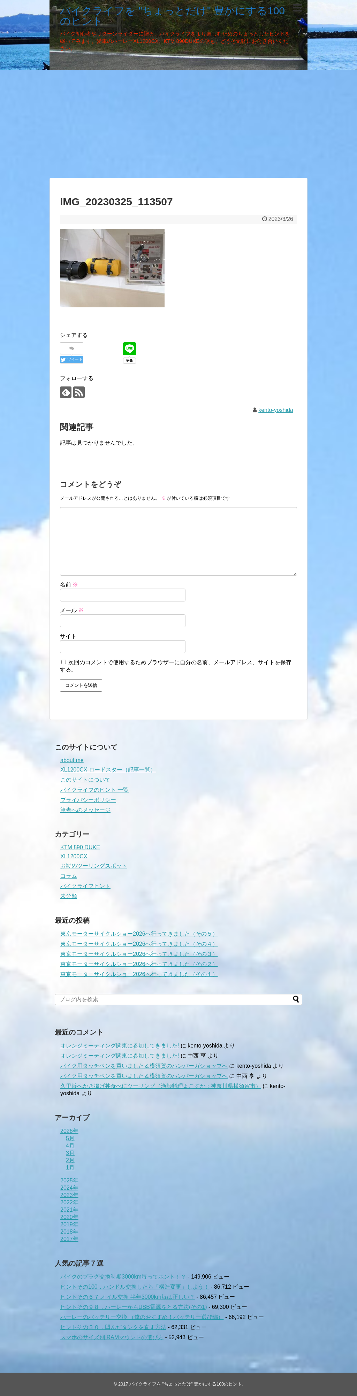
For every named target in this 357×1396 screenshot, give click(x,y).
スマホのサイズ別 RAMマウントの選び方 (112, 1337)
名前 (69, 585)
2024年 (69, 1188)
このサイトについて (85, 780)
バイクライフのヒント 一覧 (94, 790)
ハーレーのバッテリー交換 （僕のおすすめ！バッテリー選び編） (141, 1317)
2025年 (69, 1180)
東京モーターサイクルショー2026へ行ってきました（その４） (139, 944)
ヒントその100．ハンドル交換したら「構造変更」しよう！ (134, 1287)
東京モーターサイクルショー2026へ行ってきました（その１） (139, 974)
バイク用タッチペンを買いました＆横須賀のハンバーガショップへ (144, 1066)
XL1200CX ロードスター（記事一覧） (108, 770)
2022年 (69, 1202)
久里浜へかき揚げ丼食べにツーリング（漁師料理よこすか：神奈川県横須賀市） (160, 1086)
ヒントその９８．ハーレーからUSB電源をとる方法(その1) (133, 1307)
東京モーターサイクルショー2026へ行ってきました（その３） (139, 954)
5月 (70, 1138)
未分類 (68, 896)
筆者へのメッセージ (85, 810)
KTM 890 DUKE (80, 847)
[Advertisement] (178, 123)
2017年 (69, 1239)
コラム (68, 876)
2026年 (69, 1131)
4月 (70, 1146)
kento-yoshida (275, 410)
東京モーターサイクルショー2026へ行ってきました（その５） (139, 934)
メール (72, 610)
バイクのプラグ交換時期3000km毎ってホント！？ (123, 1277)
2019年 (69, 1224)
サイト (68, 636)
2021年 (69, 1210)
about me (72, 760)
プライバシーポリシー (88, 800)
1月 (70, 1168)
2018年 (69, 1232)
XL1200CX (73, 856)
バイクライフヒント (85, 886)
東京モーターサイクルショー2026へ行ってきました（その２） (139, 964)
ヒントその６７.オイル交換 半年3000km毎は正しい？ (127, 1297)
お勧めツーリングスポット (93, 866)
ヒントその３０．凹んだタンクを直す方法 (113, 1327)
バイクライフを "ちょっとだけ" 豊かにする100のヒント (172, 16)
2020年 (69, 1217)
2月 (70, 1160)
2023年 (69, 1195)
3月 (70, 1153)
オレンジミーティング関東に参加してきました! (119, 1046)
